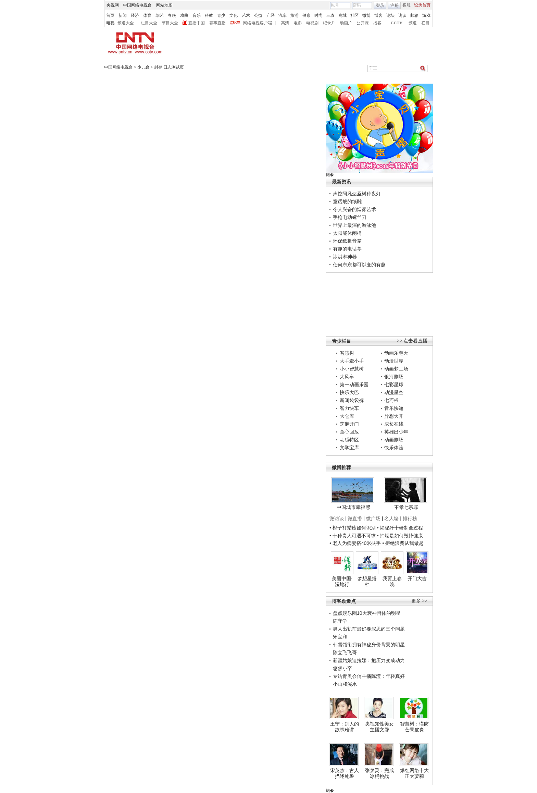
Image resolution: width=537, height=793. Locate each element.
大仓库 (347, 416)
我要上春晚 (392, 581)
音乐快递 (393, 408)
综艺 (159, 15)
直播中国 (196, 23)
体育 (147, 15)
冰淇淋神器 (345, 256)
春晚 (172, 15)
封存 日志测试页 (169, 67)
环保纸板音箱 (347, 241)
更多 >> (419, 600)
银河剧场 (393, 376)
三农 (330, 15)
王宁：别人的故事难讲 (344, 727)
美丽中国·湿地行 (342, 581)
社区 (354, 15)
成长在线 (393, 424)
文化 (233, 15)
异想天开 (393, 416)
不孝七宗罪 (406, 507)
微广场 (373, 518)
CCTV (396, 23)
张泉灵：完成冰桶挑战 (379, 773)
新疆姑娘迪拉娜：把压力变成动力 (369, 660)
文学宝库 (349, 447)
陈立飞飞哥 (345, 652)
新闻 (122, 15)
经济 (135, 15)
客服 (406, 5)
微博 (366, 15)
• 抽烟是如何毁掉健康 (400, 535)
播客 (377, 23)
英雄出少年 (396, 432)
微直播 (355, 518)
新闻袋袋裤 (352, 400)
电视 (110, 23)
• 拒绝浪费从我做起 (403, 543)
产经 (270, 15)
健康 (306, 15)
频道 (413, 23)
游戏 (426, 15)
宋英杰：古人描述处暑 (344, 773)
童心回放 (349, 432)
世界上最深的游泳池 (354, 225)
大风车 (347, 376)
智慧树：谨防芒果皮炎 (414, 727)
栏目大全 (149, 23)
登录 (380, 5)
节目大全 (170, 23)
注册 (394, 5)
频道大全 (125, 23)
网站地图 (164, 5)
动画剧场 (393, 439)
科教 (209, 15)
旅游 (294, 15)
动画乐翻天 (396, 353)
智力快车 (349, 408)
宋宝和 (340, 636)
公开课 (363, 23)
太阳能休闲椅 (347, 233)
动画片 (346, 23)
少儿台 (143, 67)
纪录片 (329, 23)
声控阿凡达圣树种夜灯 (357, 193)
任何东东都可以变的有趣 (359, 264)
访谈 (402, 15)
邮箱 (414, 15)
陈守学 (340, 621)
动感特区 (349, 439)
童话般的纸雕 (347, 201)
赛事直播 (217, 23)
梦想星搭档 (367, 581)
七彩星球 (393, 384)
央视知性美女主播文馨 (379, 727)
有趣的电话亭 (347, 249)
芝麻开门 (349, 424)
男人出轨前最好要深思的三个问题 (369, 629)
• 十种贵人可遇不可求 (353, 535)
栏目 (425, 23)
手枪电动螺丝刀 (349, 217)
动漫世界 (393, 361)
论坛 (390, 15)
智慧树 (347, 353)
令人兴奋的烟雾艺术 (354, 209)
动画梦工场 (396, 368)
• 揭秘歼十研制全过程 (400, 527)
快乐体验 (393, 447)
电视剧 (312, 23)
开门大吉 (417, 578)
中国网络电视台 (137, 5)
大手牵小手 (352, 361)
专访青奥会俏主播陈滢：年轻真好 (369, 676)
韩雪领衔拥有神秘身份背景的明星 (369, 644)
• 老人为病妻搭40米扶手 (355, 543)
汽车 (282, 15)
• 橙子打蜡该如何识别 (352, 527)
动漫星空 (393, 392)
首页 (110, 15)
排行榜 (410, 518)
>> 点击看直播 (412, 340)
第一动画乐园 (354, 384)
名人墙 (391, 518)
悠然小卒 (342, 668)
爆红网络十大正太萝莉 (414, 773)
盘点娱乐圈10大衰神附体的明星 (367, 613)
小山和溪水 (345, 684)
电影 (298, 23)
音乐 (196, 15)
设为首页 (422, 5)
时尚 (318, 15)
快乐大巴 (349, 392)
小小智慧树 (352, 368)
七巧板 (391, 400)
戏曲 (184, 15)
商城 (342, 15)
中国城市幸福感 (353, 507)
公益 (258, 15)
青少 (221, 15)
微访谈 (336, 518)
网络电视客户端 (257, 23)
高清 (285, 23)
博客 (378, 15)
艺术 (246, 15)
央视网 (113, 5)
